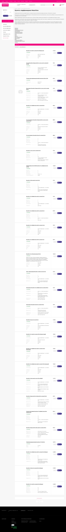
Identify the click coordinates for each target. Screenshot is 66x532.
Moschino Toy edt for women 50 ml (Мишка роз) (35, 50)
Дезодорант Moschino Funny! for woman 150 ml (35, 304)
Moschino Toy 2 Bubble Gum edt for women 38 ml (35, 105)
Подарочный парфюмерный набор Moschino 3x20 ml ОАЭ (37, 78)
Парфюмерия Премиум (19, 30)
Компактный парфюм (18, 33)
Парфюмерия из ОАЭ (18, 32)
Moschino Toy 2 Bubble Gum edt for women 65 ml (35, 210)
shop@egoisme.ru (23, 510)
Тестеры (16, 42)
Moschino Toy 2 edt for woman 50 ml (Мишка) (34, 484)
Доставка (11, 1)
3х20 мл (16, 36)
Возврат (26, 1)
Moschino (16, 28)
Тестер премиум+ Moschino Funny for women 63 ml (35, 135)
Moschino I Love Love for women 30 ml (33, 150)
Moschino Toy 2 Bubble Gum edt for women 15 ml (35, 239)
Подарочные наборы (18, 40)
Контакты (30, 1)
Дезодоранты (17, 38)
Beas (15, 39)
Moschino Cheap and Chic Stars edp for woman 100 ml (36, 427)
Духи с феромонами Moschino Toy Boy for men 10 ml (36, 271)
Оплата (18, 1)
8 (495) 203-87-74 (4, 510)
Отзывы (15, 1)
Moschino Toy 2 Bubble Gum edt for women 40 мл (35, 225)
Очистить (10, 15)
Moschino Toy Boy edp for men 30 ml (33, 180)
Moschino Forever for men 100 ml (32, 319)
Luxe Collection (17, 31)
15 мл (16, 34)
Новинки (6, 1)
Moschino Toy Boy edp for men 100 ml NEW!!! (34, 378)
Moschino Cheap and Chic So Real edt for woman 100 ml (36, 396)
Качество (22, 1)
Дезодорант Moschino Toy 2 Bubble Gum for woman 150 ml (37, 287)
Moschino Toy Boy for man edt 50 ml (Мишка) (34, 468)
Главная (3, 1)
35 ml (16, 35)
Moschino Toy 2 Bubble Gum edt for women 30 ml (35, 196)
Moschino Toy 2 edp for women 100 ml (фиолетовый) (36, 334)
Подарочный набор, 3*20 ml (20, 41)
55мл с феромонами (18, 37)
